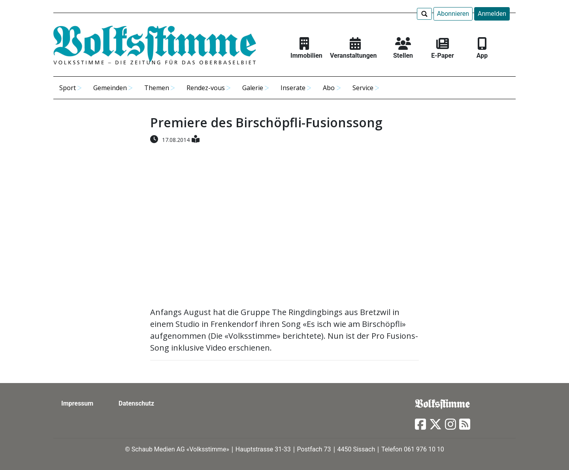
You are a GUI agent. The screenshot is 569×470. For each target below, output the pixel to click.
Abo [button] (329, 87)
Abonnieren (453, 13)
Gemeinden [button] (110, 87)
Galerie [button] (252, 87)
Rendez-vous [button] (206, 87)
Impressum (77, 403)
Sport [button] (67, 87)
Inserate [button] (293, 87)
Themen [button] (156, 87)
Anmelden (492, 13)
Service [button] (362, 87)
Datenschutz (136, 403)
